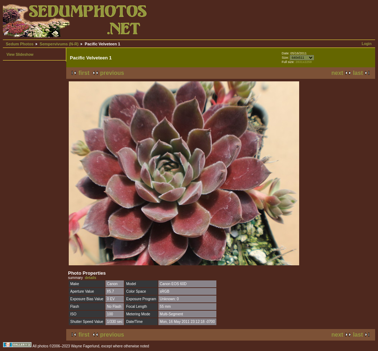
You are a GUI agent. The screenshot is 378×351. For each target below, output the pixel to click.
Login (367, 44)
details (90, 278)
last (358, 73)
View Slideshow (19, 55)
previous (112, 73)
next (337, 73)
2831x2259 (304, 62)
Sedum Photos (19, 44)
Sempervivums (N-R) (59, 44)
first (83, 73)
